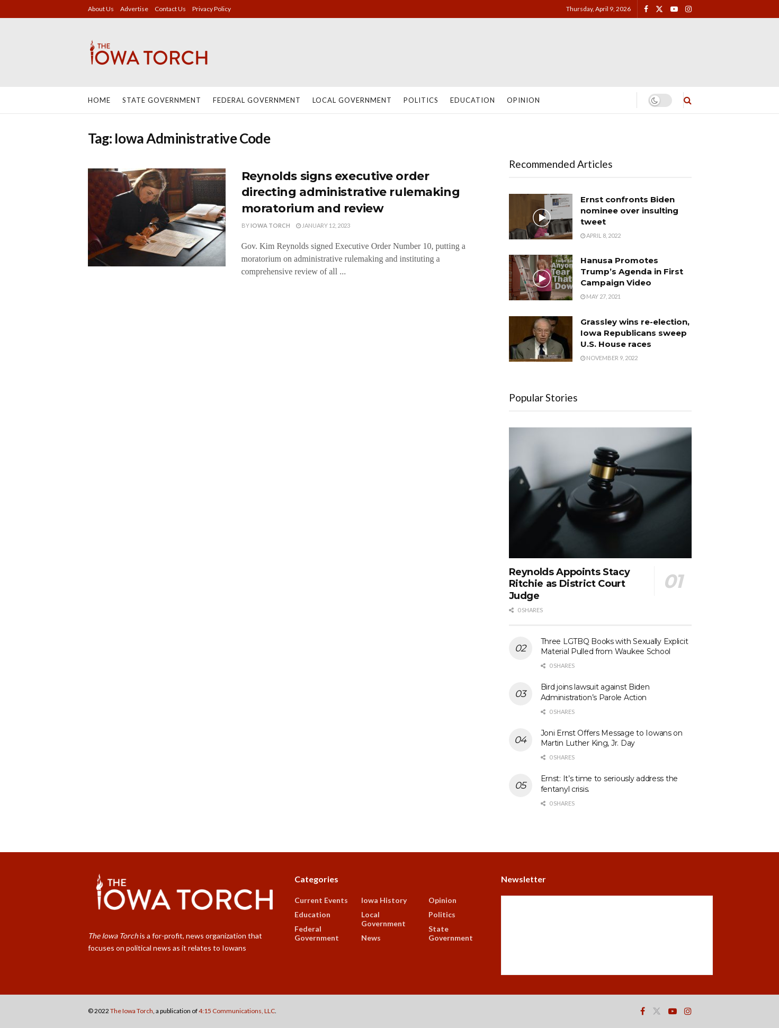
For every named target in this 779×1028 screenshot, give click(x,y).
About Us (101, 9)
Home (99, 100)
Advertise (134, 9)
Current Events (321, 900)
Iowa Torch (270, 225)
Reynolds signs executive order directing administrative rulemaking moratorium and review (350, 192)
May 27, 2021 (600, 296)
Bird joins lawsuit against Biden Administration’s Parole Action (595, 692)
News (371, 937)
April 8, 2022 (600, 235)
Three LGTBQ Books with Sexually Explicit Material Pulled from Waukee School (614, 647)
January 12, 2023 (323, 225)
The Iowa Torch (131, 1011)
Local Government (352, 100)
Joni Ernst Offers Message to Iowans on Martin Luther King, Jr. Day (612, 738)
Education (472, 100)
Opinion (523, 100)
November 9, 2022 (609, 357)
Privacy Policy (211, 9)
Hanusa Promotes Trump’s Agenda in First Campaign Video (631, 271)
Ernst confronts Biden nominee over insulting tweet (629, 210)
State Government (161, 100)
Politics (421, 100)
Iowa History (384, 900)
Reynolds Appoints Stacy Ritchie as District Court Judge (569, 584)
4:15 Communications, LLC (237, 1011)
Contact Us (170, 9)
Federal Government (257, 100)
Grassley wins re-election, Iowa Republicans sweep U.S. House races (635, 333)
